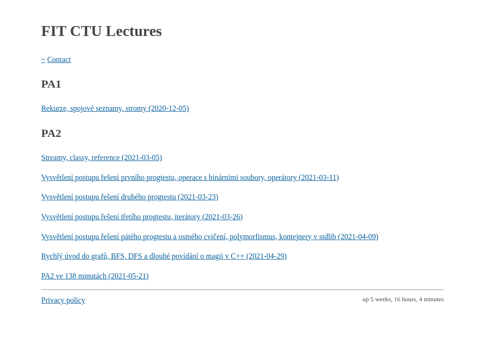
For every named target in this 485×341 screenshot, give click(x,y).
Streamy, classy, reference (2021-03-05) (101, 157)
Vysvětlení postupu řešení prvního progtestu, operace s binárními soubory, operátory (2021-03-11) (190, 177)
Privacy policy (63, 300)
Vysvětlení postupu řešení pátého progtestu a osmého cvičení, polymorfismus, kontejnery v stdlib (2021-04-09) (209, 237)
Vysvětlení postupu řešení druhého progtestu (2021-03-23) (129, 197)
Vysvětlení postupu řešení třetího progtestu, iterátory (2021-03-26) (141, 217)
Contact (59, 59)
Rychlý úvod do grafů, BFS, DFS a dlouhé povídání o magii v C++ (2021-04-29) (164, 256)
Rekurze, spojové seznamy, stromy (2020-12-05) (115, 108)
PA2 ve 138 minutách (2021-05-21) (95, 276)
